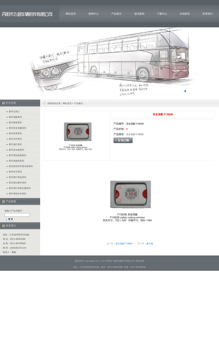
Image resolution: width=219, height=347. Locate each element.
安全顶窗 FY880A (124, 243)
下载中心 (162, 13)
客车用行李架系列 (17, 177)
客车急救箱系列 (16, 161)
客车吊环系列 (15, 139)
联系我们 (208, 13)
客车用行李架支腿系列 (20, 188)
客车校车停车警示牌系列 (21, 166)
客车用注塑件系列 (17, 182)
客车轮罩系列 (15, 133)
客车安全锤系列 (16, 150)
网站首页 (71, 13)
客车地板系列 (15, 117)
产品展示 (116, 13)
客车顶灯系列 (15, 144)
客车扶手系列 (15, 171)
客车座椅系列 (15, 122)
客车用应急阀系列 (17, 155)
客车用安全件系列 (17, 193)
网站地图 (139, 261)
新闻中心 (94, 13)
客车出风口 (14, 111)
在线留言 (185, 13)
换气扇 (149, 243)
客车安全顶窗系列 (17, 128)
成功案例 (139, 13)
